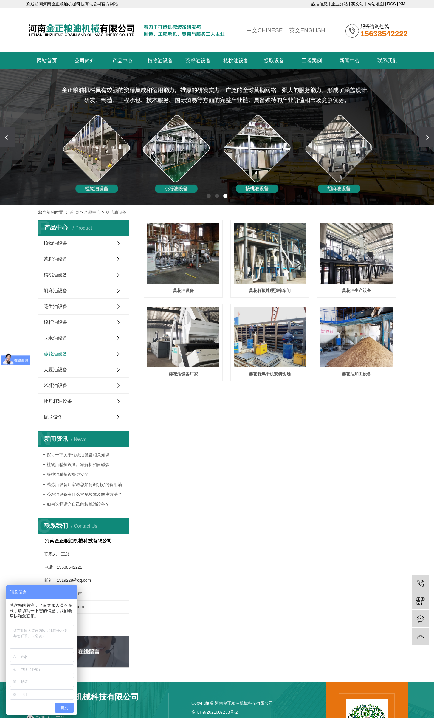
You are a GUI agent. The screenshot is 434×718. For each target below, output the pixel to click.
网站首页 (47, 61)
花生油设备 (55, 306)
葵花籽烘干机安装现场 (270, 374)
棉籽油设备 (55, 322)
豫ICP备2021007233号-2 (214, 712)
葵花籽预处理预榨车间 (270, 290)
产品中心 (122, 61)
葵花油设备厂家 (183, 374)
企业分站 (339, 3)
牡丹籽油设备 (58, 401)
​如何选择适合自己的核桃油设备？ (78, 504)
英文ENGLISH (307, 30)
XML (403, 3)
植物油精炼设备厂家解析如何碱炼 (78, 464)
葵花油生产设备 (356, 290)
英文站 (357, 3)
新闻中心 (350, 61)
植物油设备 (160, 61)
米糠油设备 (55, 385)
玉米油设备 (55, 338)
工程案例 (312, 61)
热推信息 (319, 3)
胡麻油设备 (55, 290)
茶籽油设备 (198, 61)
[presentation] (7, 137)
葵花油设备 (116, 212)
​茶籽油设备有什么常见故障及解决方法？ (84, 494)
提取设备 (274, 61)
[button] (209, 196)
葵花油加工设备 (356, 374)
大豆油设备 (55, 369)
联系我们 (387, 61)
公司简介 (85, 61)
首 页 (74, 212)
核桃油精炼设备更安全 (68, 474)
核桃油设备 (236, 61)
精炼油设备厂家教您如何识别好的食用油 (84, 484)
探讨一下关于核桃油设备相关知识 (78, 454)
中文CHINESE (264, 30)
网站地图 (375, 3)
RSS (391, 3)
